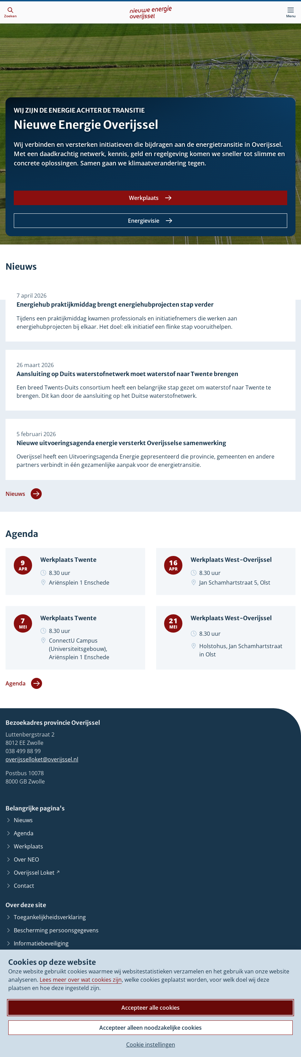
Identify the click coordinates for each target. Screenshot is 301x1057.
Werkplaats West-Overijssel (231, 561)
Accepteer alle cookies (150, 1007)
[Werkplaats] (150, 198)
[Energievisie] (150, 220)
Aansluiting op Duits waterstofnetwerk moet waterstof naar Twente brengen (127, 374)
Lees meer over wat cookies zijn (81, 979)
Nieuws (24, 495)
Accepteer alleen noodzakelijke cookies (150, 1027)
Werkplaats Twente (68, 561)
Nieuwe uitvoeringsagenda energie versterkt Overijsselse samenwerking (121, 444)
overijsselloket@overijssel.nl (42, 761)
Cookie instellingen (150, 1044)
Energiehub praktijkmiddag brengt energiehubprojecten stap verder (115, 305)
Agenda (24, 685)
